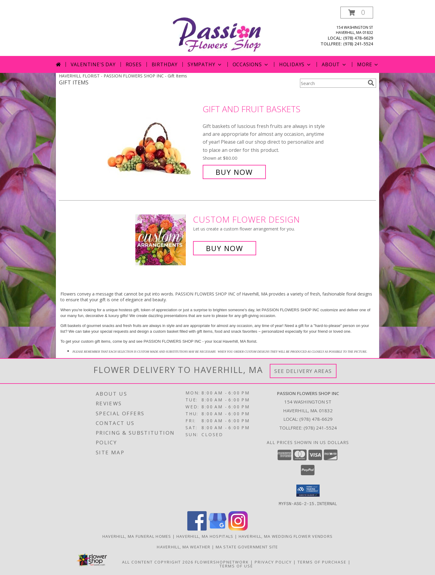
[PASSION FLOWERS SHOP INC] (218, 31)
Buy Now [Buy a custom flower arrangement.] (224, 248)
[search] (371, 83)
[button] (356, 12)
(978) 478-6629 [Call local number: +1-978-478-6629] (358, 38)
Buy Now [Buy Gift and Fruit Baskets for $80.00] (234, 172)
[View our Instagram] (238, 528)
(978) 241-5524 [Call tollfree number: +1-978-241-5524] (358, 44)
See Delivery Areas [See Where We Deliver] (303, 371)
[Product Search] (332, 83)
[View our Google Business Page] (217, 528)
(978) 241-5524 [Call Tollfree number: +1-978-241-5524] (320, 428)
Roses (134, 64)
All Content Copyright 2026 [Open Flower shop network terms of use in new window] (157, 561)
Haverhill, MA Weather (183, 546)
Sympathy (205, 64)
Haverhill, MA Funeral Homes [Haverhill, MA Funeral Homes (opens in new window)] (136, 536)
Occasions (251, 64)
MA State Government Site (247, 546)
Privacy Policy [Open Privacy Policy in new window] (273, 561)
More (368, 64)
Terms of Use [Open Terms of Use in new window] (236, 565)
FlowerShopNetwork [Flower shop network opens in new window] (222, 561)
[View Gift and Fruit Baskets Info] (154, 140)
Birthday (165, 64)
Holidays (295, 64)
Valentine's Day (93, 64)
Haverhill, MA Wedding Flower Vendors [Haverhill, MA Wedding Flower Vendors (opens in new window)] (286, 536)
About (334, 64)
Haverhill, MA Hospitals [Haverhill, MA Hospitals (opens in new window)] (205, 536)
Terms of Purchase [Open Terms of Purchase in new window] (322, 561)
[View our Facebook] (197, 528)
